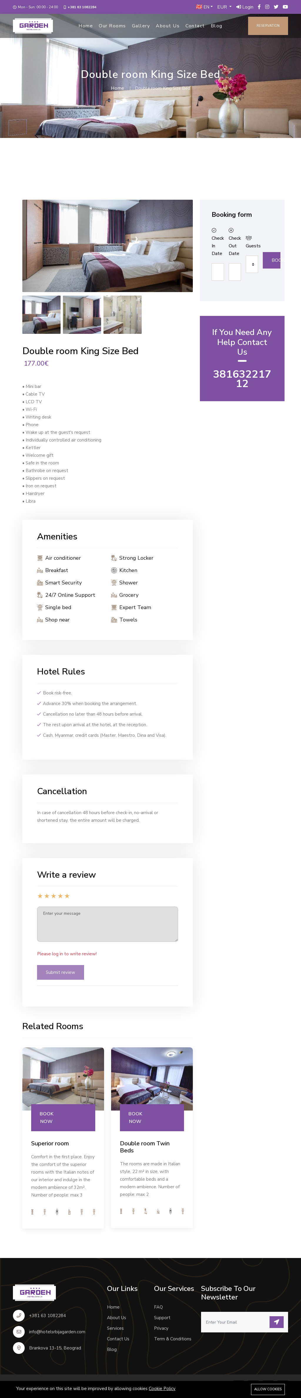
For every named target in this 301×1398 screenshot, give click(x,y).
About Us (168, 26)
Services (115, 1328)
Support (162, 1318)
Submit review (60, 972)
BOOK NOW (46, 1118)
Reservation (268, 26)
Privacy (161, 1328)
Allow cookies (268, 1389)
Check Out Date (234, 242)
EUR (222, 7)
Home (85, 26)
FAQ (158, 1307)
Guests (251, 242)
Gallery (141, 26)
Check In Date (217, 242)
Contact (195, 26)
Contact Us (118, 1339)
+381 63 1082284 (82, 7)
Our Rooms (112, 26)
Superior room (50, 1143)
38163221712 (242, 379)
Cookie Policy (162, 1389)
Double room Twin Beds (145, 1146)
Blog (217, 26)
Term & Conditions (172, 1339)
